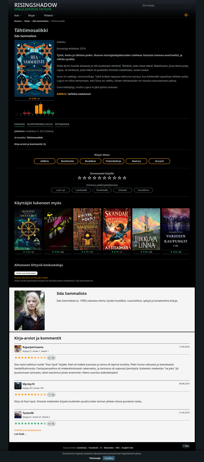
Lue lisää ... (20, 433)
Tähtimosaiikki (35, 137)
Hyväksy (109, 458)
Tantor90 (28, 413)
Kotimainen (62, 124)
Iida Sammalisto (25, 36)
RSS (118, 447)
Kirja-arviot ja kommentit (37, 338)
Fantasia (19, 124)
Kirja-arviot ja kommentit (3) (30, 144)
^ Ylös (186, 445)
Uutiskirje (82, 447)
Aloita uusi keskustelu (26, 273)
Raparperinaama (33, 347)
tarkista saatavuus (79, 94)
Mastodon (109, 447)
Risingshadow (35, 6)
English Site (127, 447)
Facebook (93, 447)
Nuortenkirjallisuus (40, 124)
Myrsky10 (29, 384)
